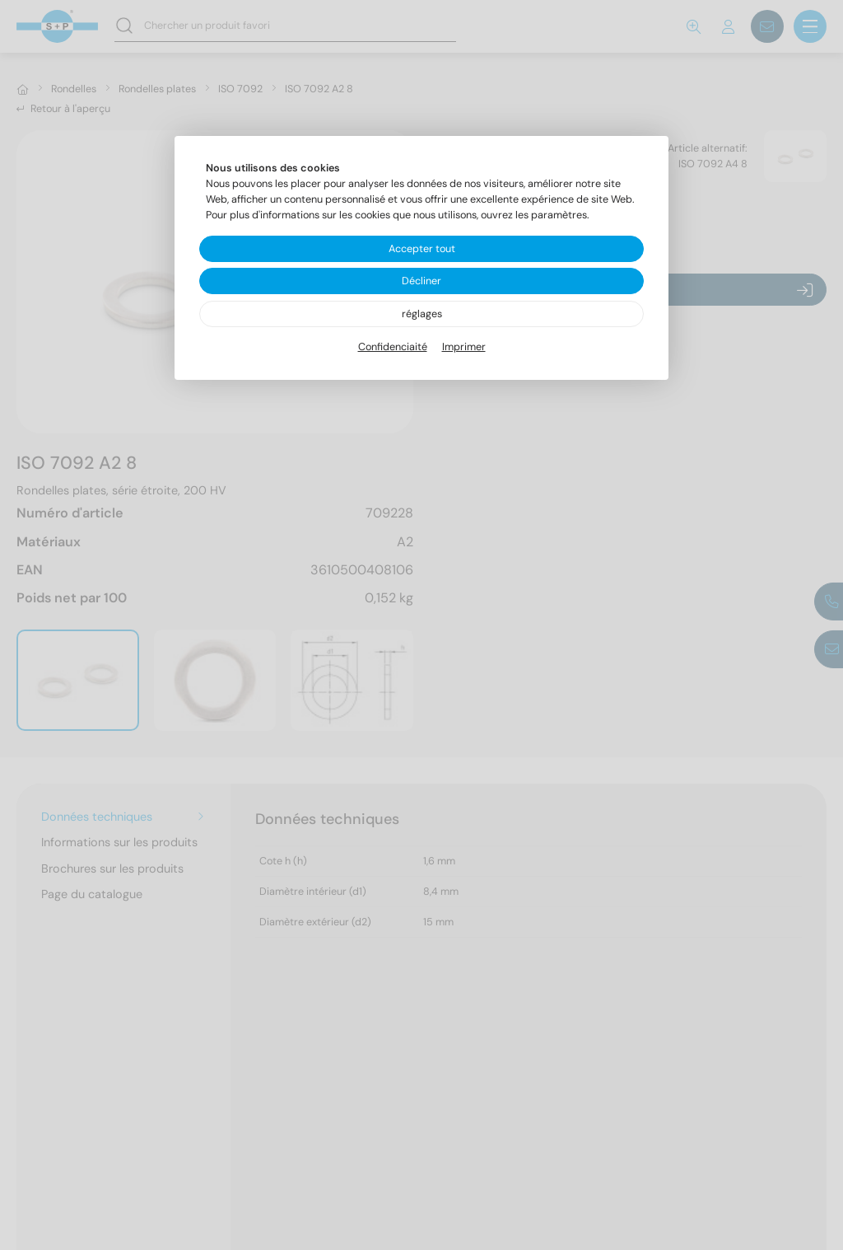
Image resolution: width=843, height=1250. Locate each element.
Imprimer (464, 346)
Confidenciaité (392, 346)
